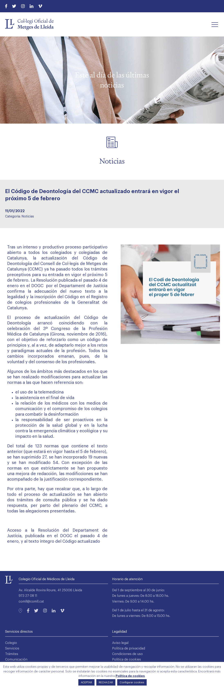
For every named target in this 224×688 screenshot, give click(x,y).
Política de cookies (126, 659)
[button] (215, 24)
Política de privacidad (128, 648)
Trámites (11, 654)
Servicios (12, 648)
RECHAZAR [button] (106, 682)
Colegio (11, 643)
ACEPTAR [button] (86, 682)
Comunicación (16, 659)
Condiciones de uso (127, 654)
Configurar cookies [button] (132, 682)
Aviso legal (120, 643)
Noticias (27, 216)
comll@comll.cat (31, 601)
